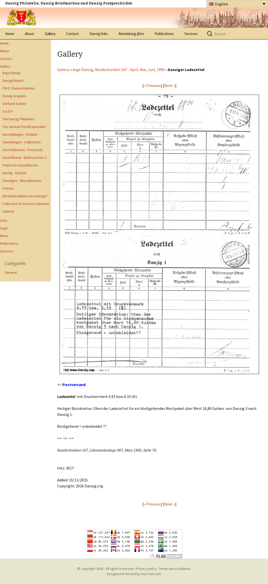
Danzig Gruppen (14, 96)
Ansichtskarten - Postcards (22, 150)
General (11, 272)
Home (9, 33)
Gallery (50, 33)
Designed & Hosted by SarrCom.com (134, 574)
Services (191, 33)
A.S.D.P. (7, 111)
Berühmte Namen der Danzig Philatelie (26, 196)
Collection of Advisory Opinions (25, 203)
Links (3, 220)
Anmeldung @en (131, 33)
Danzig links (98, 33)
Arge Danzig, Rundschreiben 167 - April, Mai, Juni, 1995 (119, 69)
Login (4, 228)
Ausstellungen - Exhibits (20, 134)
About (29, 33)
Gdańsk (8, 211)
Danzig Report (13, 80)
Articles (8, 188)
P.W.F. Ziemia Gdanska (18, 88)
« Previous (152, 85)
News (4, 236)
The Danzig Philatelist (18, 119)
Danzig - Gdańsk (14, 173)
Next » (169, 85)
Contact (72, 33)
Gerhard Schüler (14, 103)
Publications (164, 33)
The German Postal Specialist (24, 126)
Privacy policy (146, 568)
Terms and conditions (175, 568)
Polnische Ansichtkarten (20, 165)
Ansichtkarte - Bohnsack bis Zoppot (26, 157)
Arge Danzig (11, 73)
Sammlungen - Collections (21, 142)
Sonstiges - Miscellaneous (21, 180)
